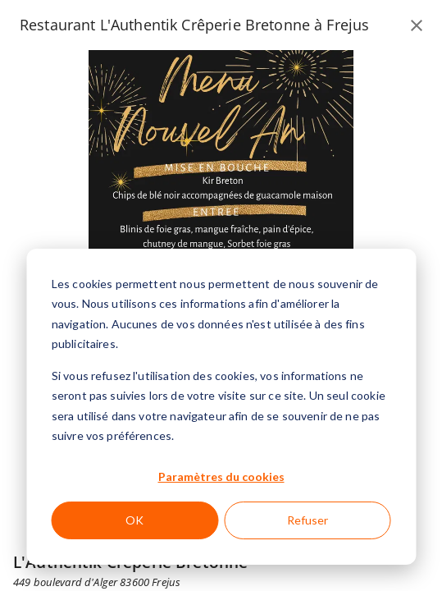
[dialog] (221, 407)
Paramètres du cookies (221, 476)
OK (134, 520)
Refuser (307, 520)
